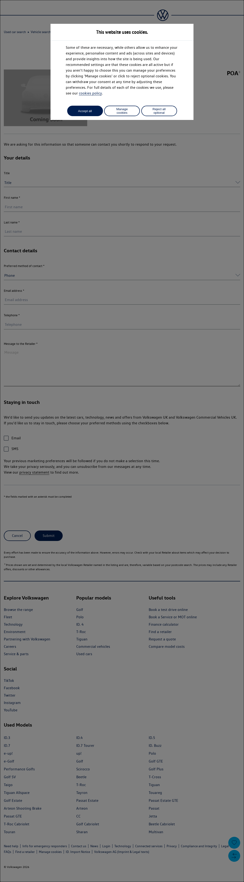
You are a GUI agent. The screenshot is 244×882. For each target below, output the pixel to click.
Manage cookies (122, 110)
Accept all (85, 111)
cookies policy (90, 93)
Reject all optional (159, 110)
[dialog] (122, 441)
